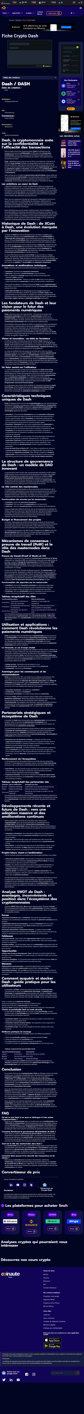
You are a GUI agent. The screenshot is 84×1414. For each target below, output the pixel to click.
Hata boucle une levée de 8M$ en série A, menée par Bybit (74, 171)
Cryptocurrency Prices (51, 1305)
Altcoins (46, 1280)
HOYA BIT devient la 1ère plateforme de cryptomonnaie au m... (74, 158)
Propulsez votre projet (51, 1298)
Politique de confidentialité (52, 1330)
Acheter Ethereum (49, 1290)
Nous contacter (48, 1320)
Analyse (30, 13)
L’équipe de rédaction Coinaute (54, 1324)
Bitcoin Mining (48, 1308)
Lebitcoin (46, 1317)
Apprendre (17, 13)
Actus (6, 13)
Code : (4, 135)
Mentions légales (49, 1327)
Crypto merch (54, 13)
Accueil (11, 20)
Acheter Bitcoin (40, 13)
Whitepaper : (6, 99)
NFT (44, 1287)
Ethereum (46, 1283)
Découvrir (10, 1231)
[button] (55, 77)
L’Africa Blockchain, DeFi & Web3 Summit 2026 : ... (74, 145)
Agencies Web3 (49, 1302)
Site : (3, 111)
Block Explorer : (7, 126)
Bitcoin (45, 1277)
